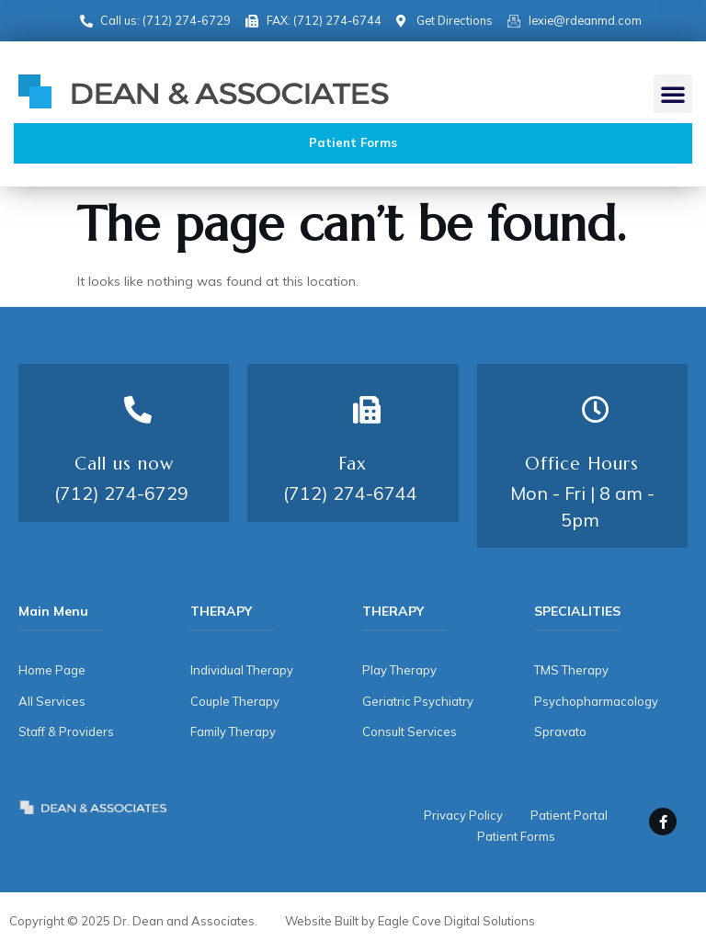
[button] (673, 93)
